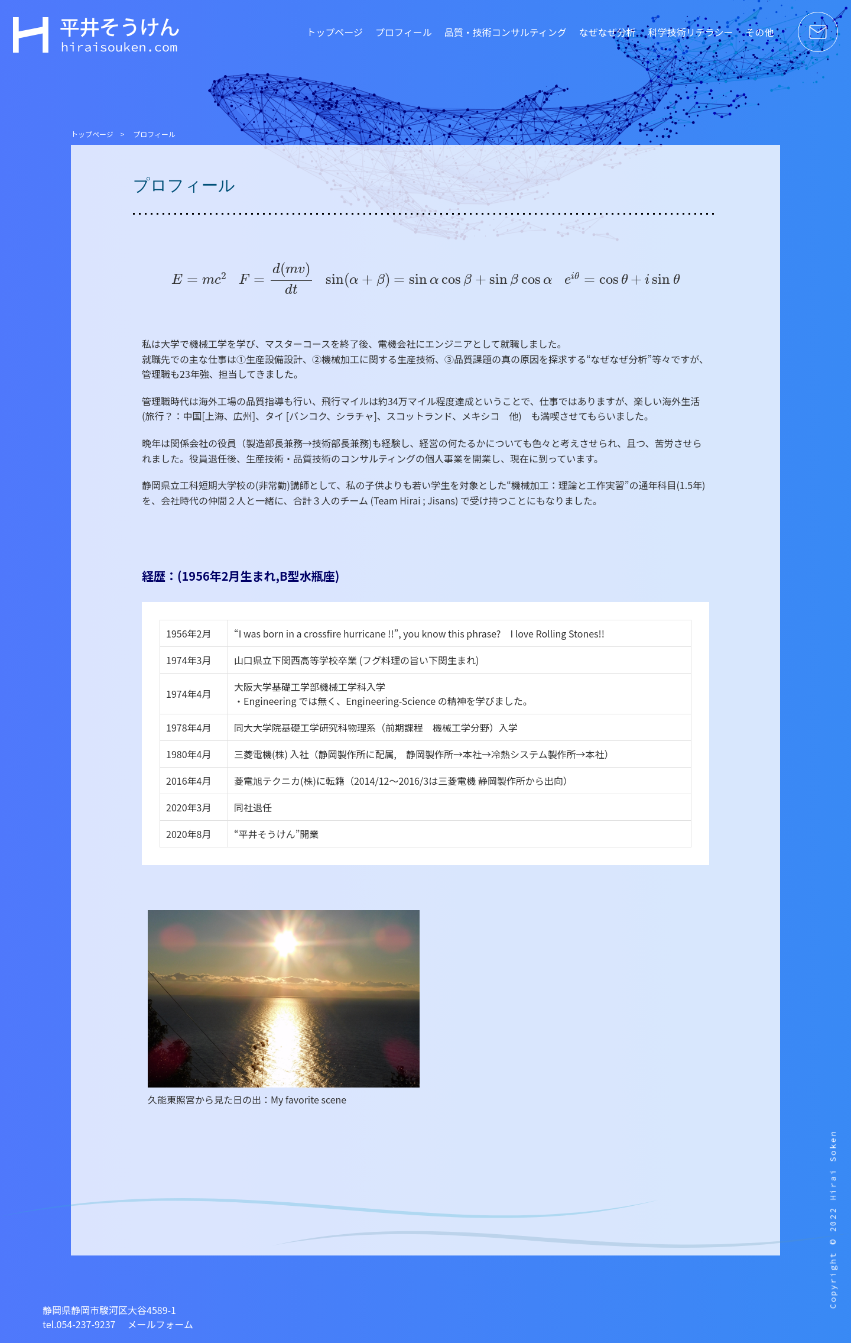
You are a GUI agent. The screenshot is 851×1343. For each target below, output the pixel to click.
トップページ (334, 32)
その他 (759, 32)
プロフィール (403, 32)
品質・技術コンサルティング (505, 32)
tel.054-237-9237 (79, 1324)
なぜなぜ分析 (607, 32)
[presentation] (198, 278)
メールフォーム (161, 1324)
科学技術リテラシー (690, 32)
